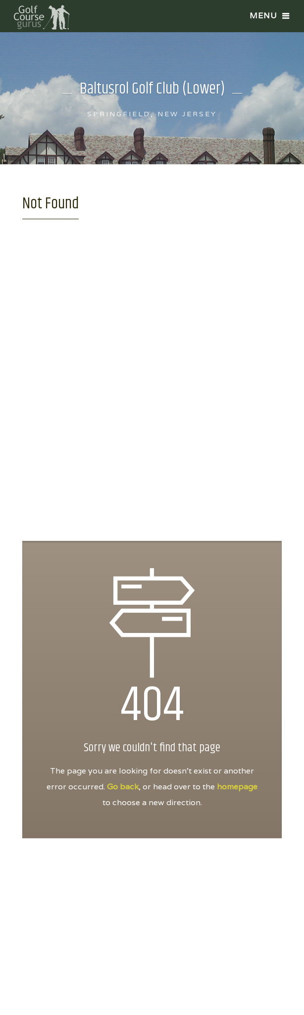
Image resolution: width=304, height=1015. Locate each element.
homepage (237, 786)
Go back (123, 786)
